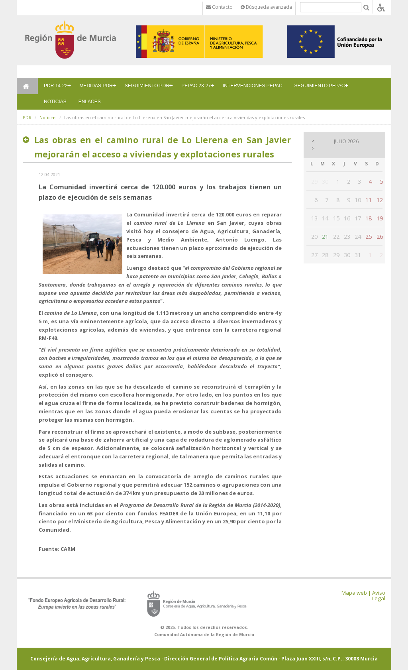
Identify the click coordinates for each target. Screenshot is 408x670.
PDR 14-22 (55, 85)
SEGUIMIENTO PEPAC (319, 85)
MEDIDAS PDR (95, 85)
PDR (27, 117)
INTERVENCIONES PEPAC (252, 85)
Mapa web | (356, 592)
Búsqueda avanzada (266, 7)
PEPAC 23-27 (196, 85)
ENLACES (89, 101)
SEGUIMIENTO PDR (147, 85)
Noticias (47, 117)
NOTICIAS (55, 101)
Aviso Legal (378, 595)
